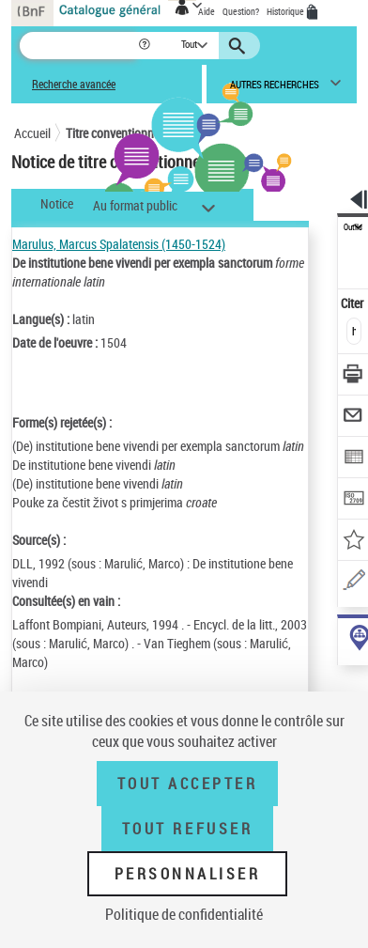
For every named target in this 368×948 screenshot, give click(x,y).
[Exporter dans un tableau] (353, 459)
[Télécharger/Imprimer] (353, 376)
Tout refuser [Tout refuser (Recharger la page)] (187, 828)
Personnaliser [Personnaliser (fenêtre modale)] (188, 873)
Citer (353, 303)
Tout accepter (187, 783)
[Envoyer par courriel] (353, 417)
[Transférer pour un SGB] (353, 500)
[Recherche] (78, 45)
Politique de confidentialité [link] (184, 914)
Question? (240, 11)
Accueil (32, 133)
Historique (286, 11)
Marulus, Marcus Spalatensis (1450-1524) (118, 244)
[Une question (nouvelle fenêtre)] (353, 583)
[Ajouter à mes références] (353, 541)
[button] (146, 45)
